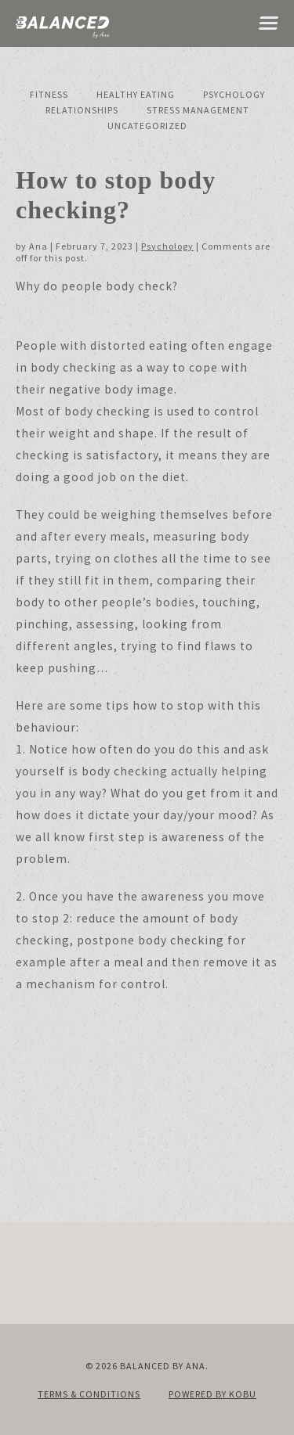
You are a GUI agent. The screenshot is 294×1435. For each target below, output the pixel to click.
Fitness (49, 94)
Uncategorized (147, 125)
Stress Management (198, 110)
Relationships (81, 110)
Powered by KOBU (212, 1394)
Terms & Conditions (89, 1394)
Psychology (234, 94)
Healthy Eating (135, 94)
